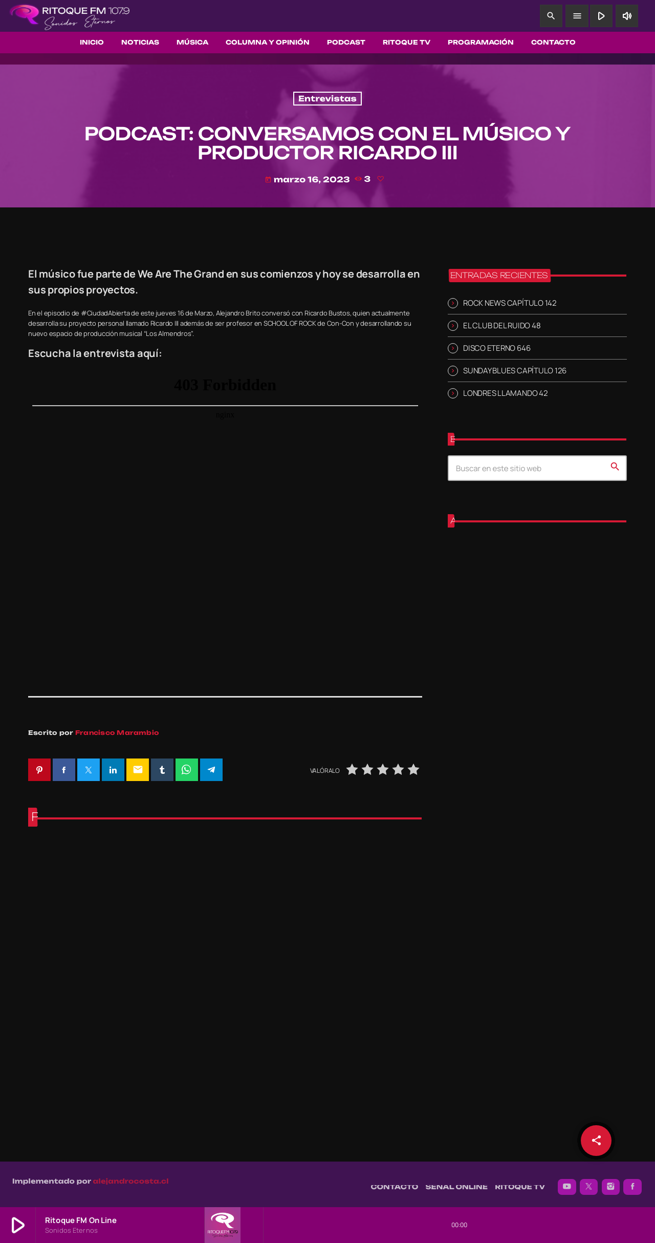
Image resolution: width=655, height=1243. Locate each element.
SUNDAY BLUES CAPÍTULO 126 (514, 370)
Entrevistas (327, 98)
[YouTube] (567, 1181)
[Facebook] (632, 1181)
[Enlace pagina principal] (70, 16)
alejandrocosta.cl (131, 1176)
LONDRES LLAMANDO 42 (505, 393)
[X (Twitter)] (589, 1181)
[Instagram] (611, 1181)
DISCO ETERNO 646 (496, 348)
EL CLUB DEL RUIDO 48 (501, 325)
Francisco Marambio (117, 732)
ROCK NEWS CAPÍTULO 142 (510, 303)
